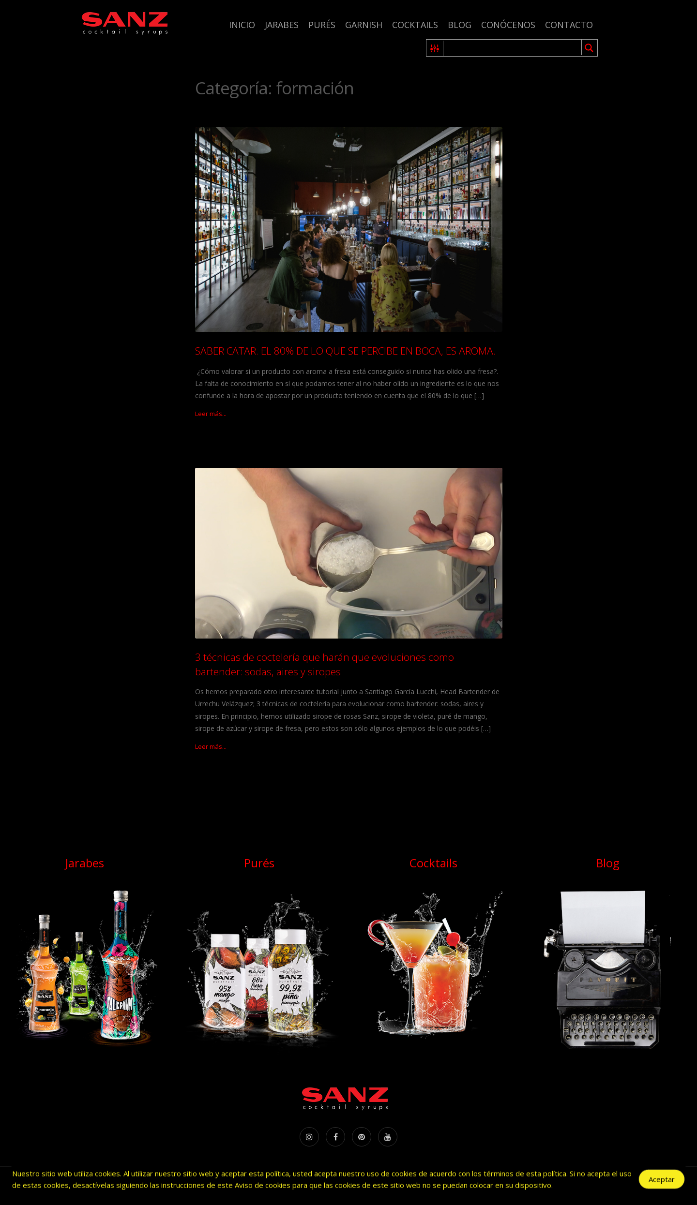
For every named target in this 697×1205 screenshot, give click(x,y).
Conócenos (508, 24)
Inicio (242, 24)
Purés (321, 24)
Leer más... (211, 413)
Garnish (363, 24)
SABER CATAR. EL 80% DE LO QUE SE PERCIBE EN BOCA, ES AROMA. (345, 350)
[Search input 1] (513, 48)
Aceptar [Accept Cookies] (662, 1181)
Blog (459, 24)
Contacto (569, 24)
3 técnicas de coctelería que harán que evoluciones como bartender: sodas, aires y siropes (324, 664)
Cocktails (415, 24)
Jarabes (282, 24)
